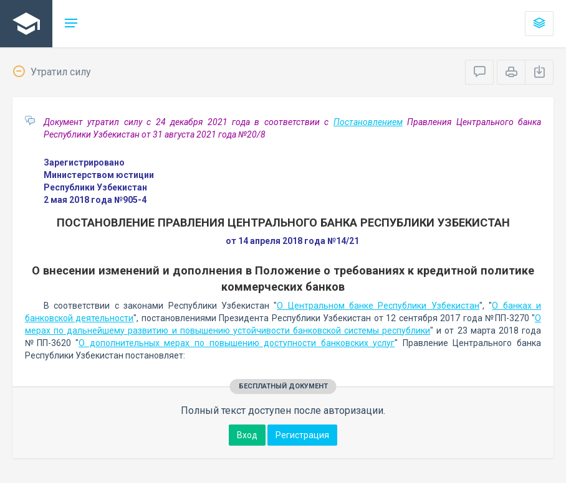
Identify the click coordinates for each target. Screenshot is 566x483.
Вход (247, 435)
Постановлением (368, 122)
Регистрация (302, 435)
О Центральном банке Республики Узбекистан (378, 306)
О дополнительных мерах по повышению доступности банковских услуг (237, 343)
